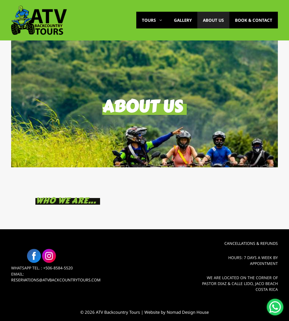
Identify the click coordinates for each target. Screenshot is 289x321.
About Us (213, 20)
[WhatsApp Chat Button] (275, 307)
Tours (155, 20)
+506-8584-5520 (58, 268)
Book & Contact (253, 20)
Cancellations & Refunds (251, 243)
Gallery (183, 20)
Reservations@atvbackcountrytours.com (56, 280)
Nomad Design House (188, 312)
